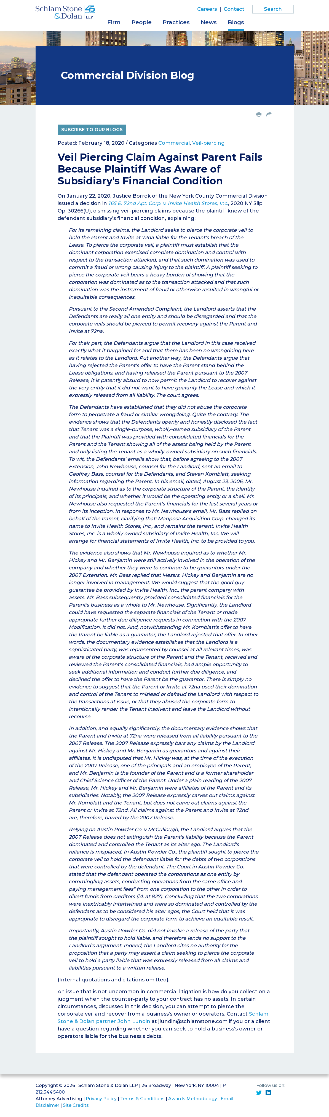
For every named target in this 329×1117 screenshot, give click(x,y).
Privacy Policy (101, 1098)
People (142, 22)
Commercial (174, 143)
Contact (234, 9)
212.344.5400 (50, 1092)
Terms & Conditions (142, 1098)
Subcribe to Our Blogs (92, 129)
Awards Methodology (192, 1098)
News (209, 22)
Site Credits (76, 1105)
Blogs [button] (236, 22)
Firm (114, 22)
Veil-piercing (208, 143)
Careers (207, 9)
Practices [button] (176, 22)
